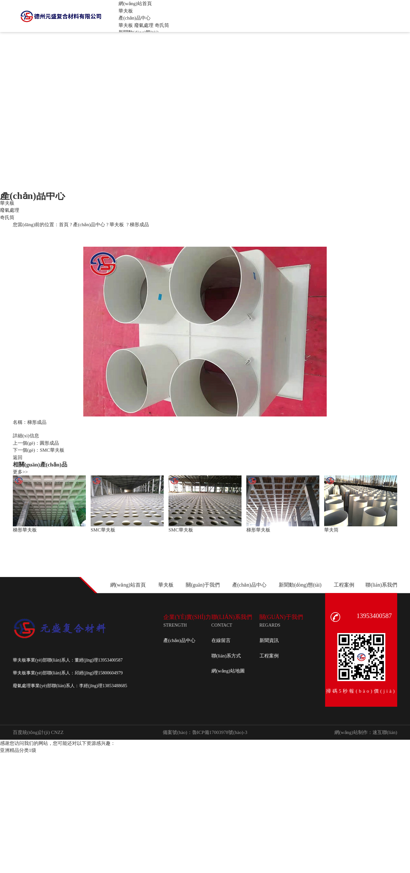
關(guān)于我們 (203, 585)
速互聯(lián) (385, 732)
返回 (17, 457)
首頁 (64, 224)
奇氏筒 (162, 25)
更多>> (20, 471)
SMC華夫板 (52, 450)
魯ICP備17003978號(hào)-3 (220, 732)
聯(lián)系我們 (381, 585)
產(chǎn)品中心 (89, 224)
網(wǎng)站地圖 (228, 670)
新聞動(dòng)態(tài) (300, 585)
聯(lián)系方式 (226, 655)
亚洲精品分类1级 (18, 750)
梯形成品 (139, 224)
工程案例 (344, 585)
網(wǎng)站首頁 (128, 585)
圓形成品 (49, 443)
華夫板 (126, 25)
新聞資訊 (269, 640)
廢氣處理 (143, 25)
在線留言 (221, 640)
